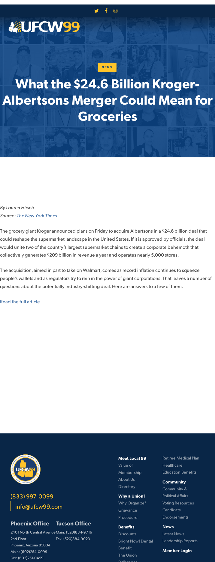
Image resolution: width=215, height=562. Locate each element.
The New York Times (37, 215)
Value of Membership (129, 468)
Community (174, 481)
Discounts (127, 533)
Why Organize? (132, 502)
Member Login (177, 550)
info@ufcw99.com (38, 506)
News (107, 67)
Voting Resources (178, 502)
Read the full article (20, 301)
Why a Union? (132, 495)
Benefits (126, 526)
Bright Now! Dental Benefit (135, 544)
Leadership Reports (180, 540)
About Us (126, 479)
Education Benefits (179, 471)
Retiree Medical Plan (180, 457)
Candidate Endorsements (175, 513)
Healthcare (172, 465)
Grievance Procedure (128, 513)
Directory (126, 486)
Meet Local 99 (132, 458)
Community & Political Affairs (175, 492)
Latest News (173, 533)
